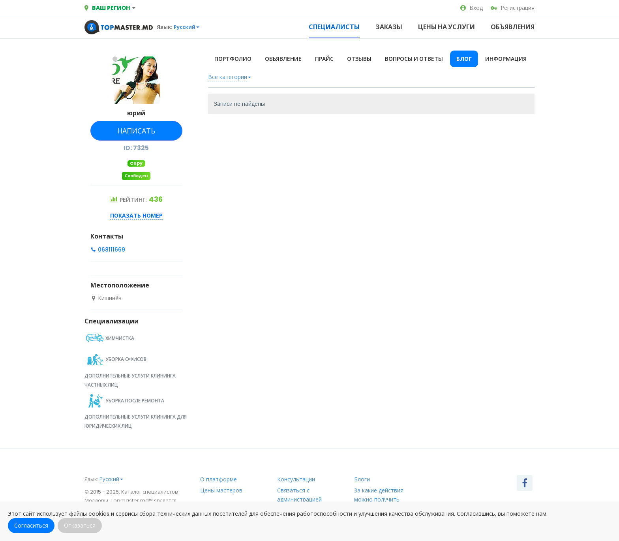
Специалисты (334, 27)
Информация (506, 59)
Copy (136, 163)
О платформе (218, 479)
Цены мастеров (221, 490)
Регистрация (513, 8)
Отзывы (359, 59)
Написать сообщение (136, 133)
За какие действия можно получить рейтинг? (378, 500)
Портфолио (232, 59)
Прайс (324, 59)
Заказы (388, 27)
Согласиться (31, 526)
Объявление (283, 59)
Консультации (296, 479)
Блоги (362, 479)
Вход (471, 8)
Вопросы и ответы (414, 59)
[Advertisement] (371, 183)
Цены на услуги (446, 27)
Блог (464, 59)
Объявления (513, 27)
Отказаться (80, 526)
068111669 (110, 250)
